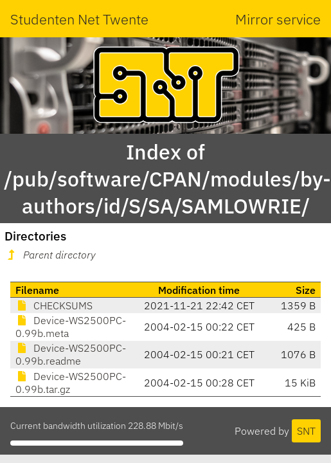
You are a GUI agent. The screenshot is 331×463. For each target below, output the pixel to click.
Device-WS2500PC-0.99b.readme (70, 354)
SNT (306, 430)
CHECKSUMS (54, 305)
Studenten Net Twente (79, 19)
